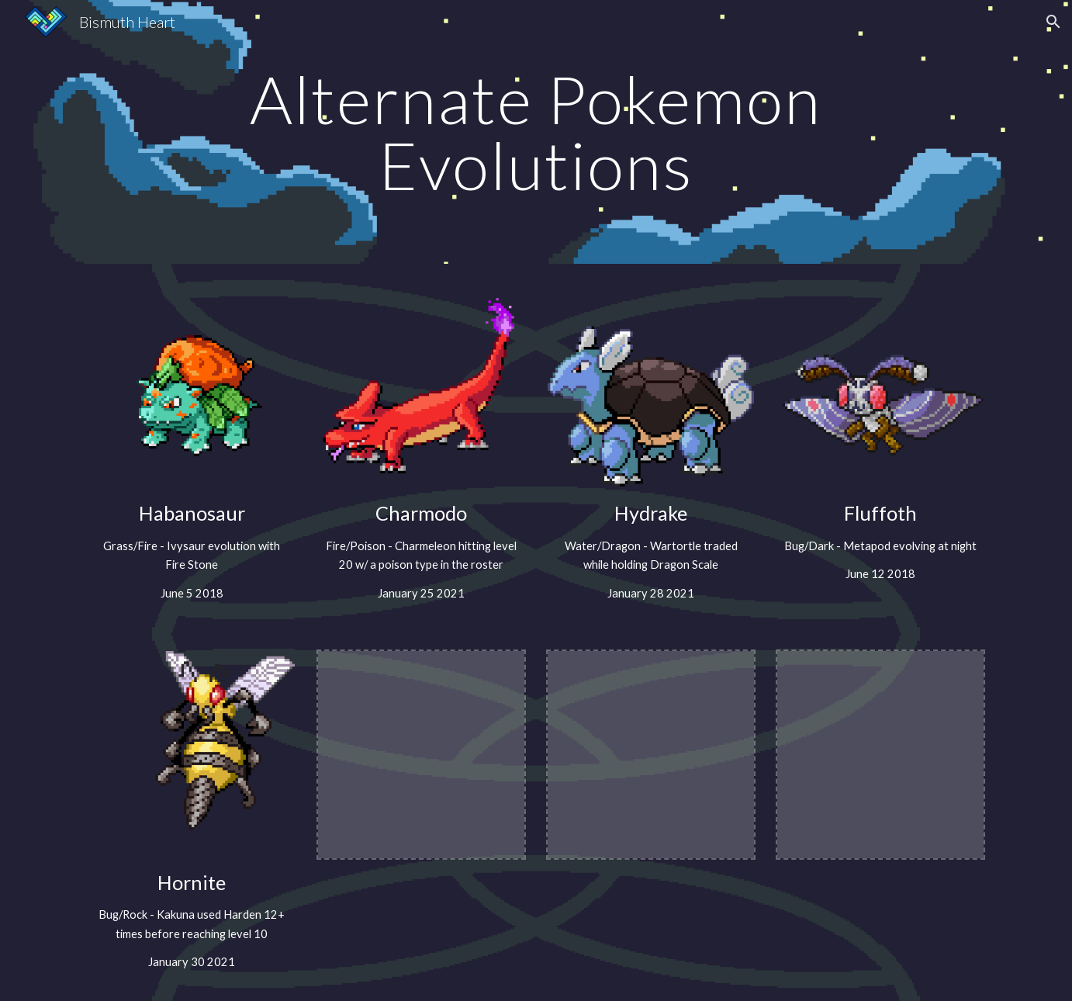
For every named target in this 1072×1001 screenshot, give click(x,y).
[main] (536, 132)
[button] (1053, 21)
